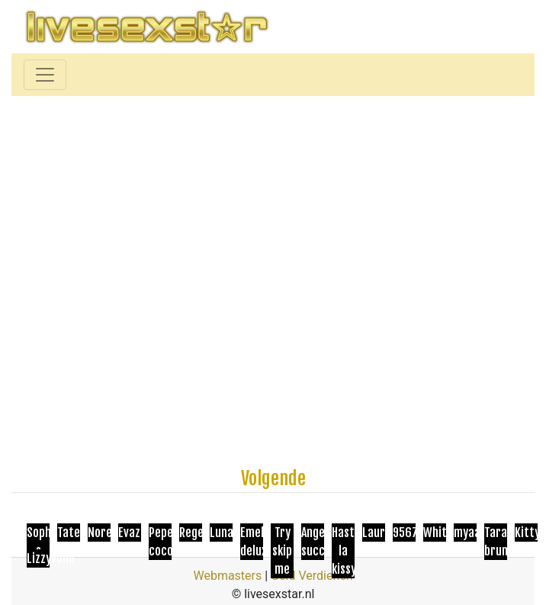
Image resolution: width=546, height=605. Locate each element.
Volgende (273, 478)
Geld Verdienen (311, 575)
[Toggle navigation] (45, 75)
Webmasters (227, 575)
